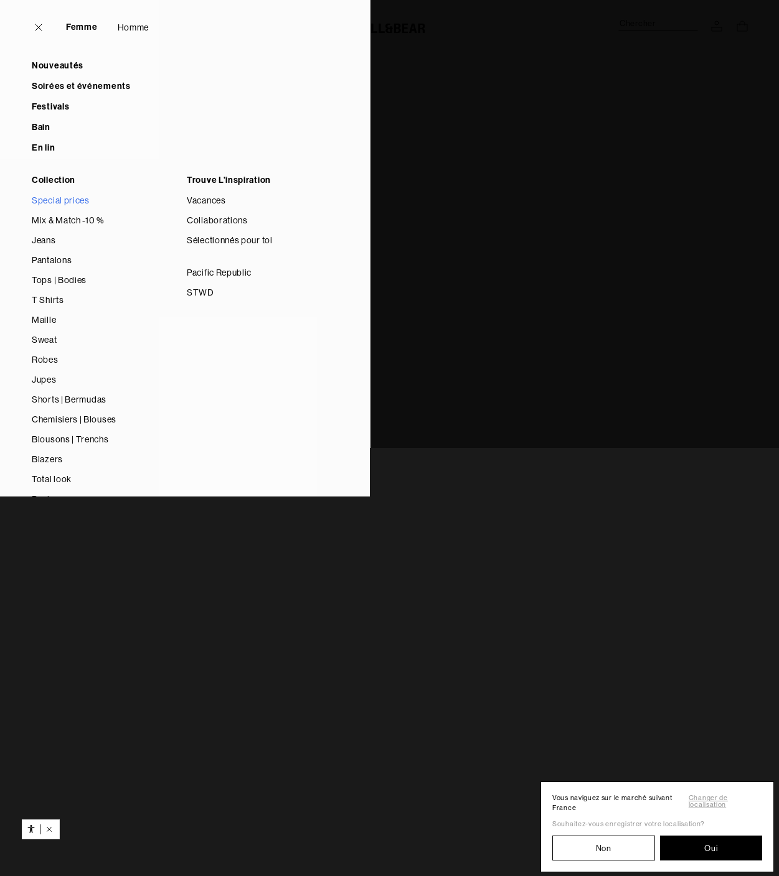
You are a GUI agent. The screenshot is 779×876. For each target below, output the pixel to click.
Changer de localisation (708, 801)
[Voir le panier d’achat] (742, 26)
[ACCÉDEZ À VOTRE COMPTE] (717, 26)
